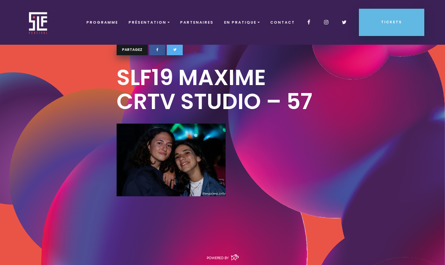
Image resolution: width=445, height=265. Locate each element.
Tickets (391, 22)
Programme (102, 22)
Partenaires (197, 22)
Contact (282, 22)
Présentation (147, 22)
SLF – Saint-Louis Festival (38, 22)
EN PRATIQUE (240, 22)
